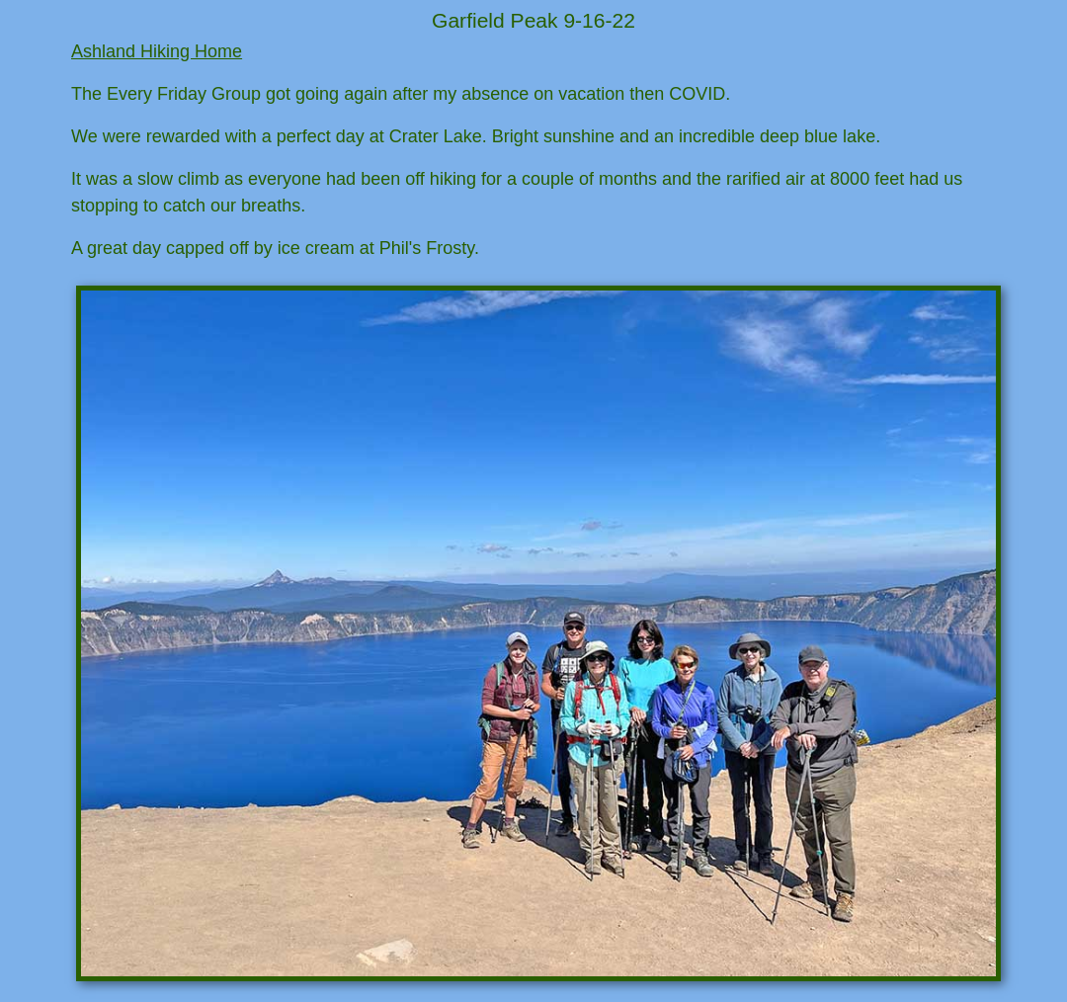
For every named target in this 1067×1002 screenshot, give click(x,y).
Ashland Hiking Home (156, 51)
